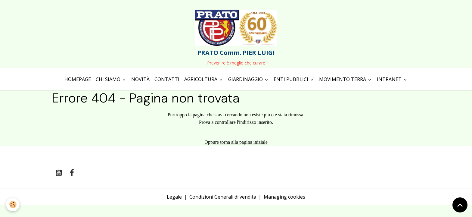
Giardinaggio (246, 79)
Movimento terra (343, 79)
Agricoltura (201, 79)
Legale (174, 196)
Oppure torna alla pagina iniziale (236, 142)
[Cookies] (13, 204)
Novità (140, 79)
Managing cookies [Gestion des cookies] (284, 196)
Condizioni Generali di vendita (222, 196)
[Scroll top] (459, 204)
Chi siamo (109, 79)
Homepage (77, 79)
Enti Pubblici (291, 79)
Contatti (166, 79)
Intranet (390, 79)
